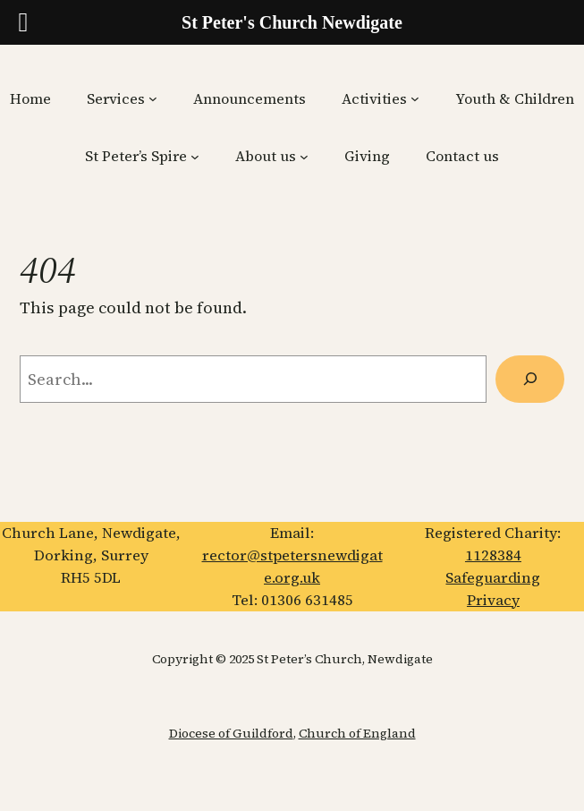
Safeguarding (492, 578)
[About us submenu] (304, 156)
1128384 (493, 555)
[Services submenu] (152, 98)
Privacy (493, 600)
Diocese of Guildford (231, 733)
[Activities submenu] (414, 98)
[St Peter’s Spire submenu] (194, 156)
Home (30, 98)
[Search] (529, 378)
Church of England (357, 733)
